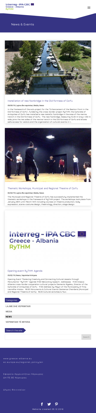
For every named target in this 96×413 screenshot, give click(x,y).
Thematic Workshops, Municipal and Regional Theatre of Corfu (43, 188)
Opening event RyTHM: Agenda (25, 270)
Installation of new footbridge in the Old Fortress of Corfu (40, 100)
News (41, 105)
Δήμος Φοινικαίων (14, 389)
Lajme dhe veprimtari (24, 105)
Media (36, 105)
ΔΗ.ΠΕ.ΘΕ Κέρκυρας (15, 377)
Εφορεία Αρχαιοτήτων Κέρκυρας (23, 374)
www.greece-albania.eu (17, 358)
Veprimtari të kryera (29, 275)
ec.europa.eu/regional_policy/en (23, 362)
